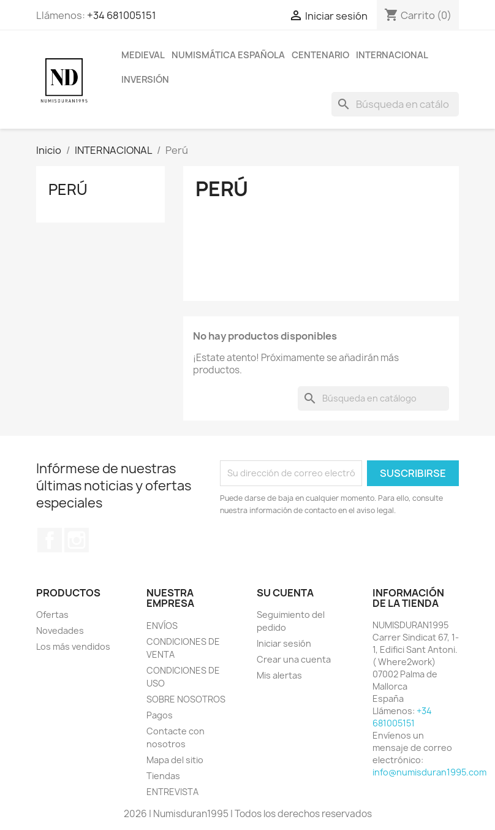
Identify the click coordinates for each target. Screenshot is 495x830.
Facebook (49, 540)
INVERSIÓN (145, 80)
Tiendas (163, 776)
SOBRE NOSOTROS (185, 699)
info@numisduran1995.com (429, 772)
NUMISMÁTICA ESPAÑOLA (228, 55)
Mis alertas (279, 675)
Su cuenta (285, 593)
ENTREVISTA (172, 792)
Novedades (60, 630)
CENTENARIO (320, 55)
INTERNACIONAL (392, 55)
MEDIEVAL (143, 55)
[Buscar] (395, 104)
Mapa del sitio (174, 760)
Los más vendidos (73, 646)
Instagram (76, 540)
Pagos (159, 715)
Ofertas (52, 614)
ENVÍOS (162, 625)
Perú (68, 189)
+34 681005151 (121, 15)
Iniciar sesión (284, 643)
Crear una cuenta (294, 659)
